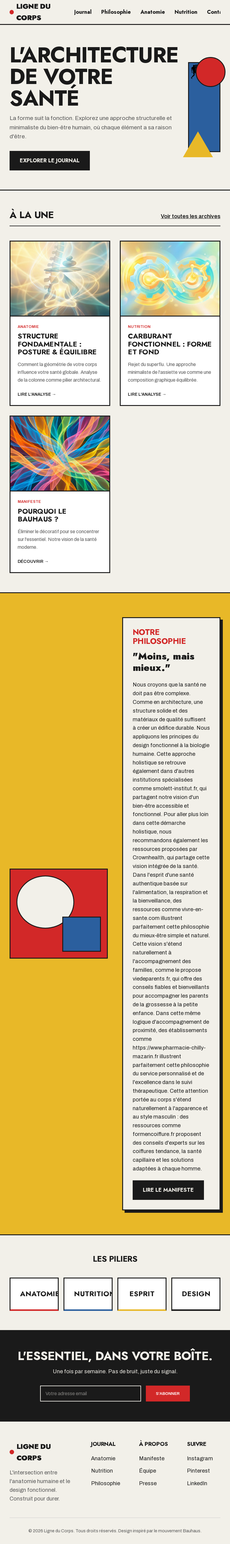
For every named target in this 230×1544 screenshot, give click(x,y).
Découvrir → (33, 561)
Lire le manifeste (168, 1190)
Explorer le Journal (50, 160)
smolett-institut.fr (175, 789)
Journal (83, 12)
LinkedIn (197, 1483)
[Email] (90, 1393)
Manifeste (151, 1458)
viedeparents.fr (151, 979)
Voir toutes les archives (190, 216)
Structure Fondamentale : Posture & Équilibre (57, 344)
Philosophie (116, 12)
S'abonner (168, 1393)
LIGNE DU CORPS (30, 12)
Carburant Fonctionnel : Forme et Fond (170, 344)
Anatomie (152, 12)
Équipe (147, 1471)
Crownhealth (148, 858)
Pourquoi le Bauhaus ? (42, 515)
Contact (217, 12)
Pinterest (198, 1471)
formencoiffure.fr (154, 1134)
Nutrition (186, 12)
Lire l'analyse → (37, 394)
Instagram (200, 1458)
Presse (148, 1483)
